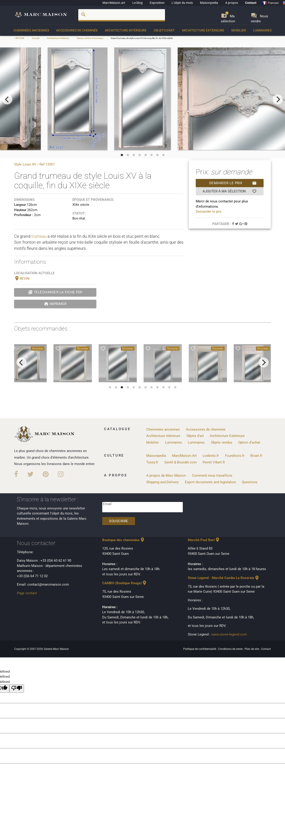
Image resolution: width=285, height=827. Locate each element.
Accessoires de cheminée (77, 30)
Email (107, 504)
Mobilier (238, 30)
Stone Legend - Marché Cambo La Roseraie (224, 578)
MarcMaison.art (113, 3)
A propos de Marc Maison (166, 475)
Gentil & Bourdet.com (180, 462)
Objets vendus (221, 442)
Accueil (35, 38)
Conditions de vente (230, 649)
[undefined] (16, 688)
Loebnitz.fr (211, 456)
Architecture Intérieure (125, 30)
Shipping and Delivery (162, 482)
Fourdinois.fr (234, 456)
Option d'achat (249, 442)
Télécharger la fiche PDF (55, 292)
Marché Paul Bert (204, 540)
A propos (231, 3)
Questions (249, 482)
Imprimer (55, 304)
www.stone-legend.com (229, 634)
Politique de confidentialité (200, 649)
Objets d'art (164, 30)
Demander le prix (233, 183)
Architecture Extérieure (203, 30)
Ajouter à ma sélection (230, 191)
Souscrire (118, 521)
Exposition (157, 3)
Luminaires (262, 30)
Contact (250, 3)
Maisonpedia (209, 3)
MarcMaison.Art (184, 456)
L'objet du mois (182, 3)
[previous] (7, 99)
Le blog (137, 3)
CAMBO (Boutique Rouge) (124, 583)
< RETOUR (19, 38)
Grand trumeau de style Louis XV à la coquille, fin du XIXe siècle (142, 38)
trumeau (39, 236)
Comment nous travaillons (212, 475)
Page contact (27, 593)
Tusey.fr (152, 462)
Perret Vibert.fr (214, 462)
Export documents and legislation (210, 482)
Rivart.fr (256, 456)
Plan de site (252, 649)
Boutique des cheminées (123, 540)
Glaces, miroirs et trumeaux (90, 38)
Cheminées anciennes (31, 30)
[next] (278, 99)
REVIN (21, 279)
